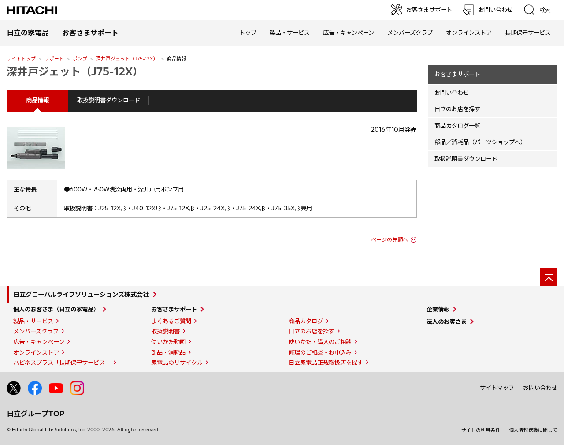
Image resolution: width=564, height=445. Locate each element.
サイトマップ (497, 387)
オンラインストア (469, 32)
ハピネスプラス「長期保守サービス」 (62, 362)
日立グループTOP (35, 413)
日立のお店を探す (457, 108)
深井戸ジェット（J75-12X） (127, 59)
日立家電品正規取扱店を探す (326, 362)
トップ (247, 32)
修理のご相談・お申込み (320, 352)
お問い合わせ (451, 92)
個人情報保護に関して (533, 430)
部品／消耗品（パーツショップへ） (480, 142)
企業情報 (438, 309)
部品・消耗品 (168, 352)
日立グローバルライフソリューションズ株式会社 (81, 295)
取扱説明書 (165, 331)
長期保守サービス (528, 32)
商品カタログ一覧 (457, 125)
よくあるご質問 (171, 321)
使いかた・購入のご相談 (320, 341)
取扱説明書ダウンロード (108, 100)
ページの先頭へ (389, 239)
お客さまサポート (457, 74)
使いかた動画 (168, 341)
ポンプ (80, 59)
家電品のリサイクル (177, 362)
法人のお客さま (447, 321)
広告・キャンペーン (38, 341)
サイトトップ (21, 59)
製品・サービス (33, 321)
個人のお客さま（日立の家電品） (56, 309)
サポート (54, 59)
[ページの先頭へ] (548, 277)
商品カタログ (306, 321)
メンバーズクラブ (410, 32)
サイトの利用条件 (480, 430)
